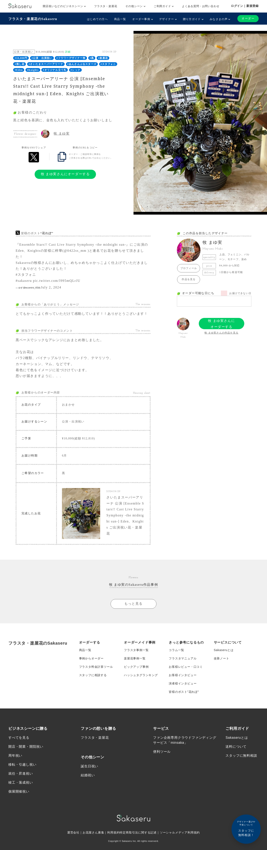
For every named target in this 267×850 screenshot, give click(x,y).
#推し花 (19, 64)
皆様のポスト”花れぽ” (184, 691)
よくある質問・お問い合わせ (200, 6)
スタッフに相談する (93, 675)
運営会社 (73, 832)
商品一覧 (120, 19)
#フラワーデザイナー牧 (71, 58)
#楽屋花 (103, 58)
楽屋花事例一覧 (135, 658)
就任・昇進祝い (20, 773)
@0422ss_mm (75, 250)
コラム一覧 (176, 650)
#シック (75, 69)
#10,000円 (21, 58)
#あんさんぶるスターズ (81, 64)
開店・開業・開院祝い (25, 747)
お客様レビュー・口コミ (186, 666)
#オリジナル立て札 (54, 69)
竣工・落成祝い (20, 782)
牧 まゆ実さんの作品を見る (221, 332)
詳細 (68, 51)
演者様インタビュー (182, 683)
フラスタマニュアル (182, 658)
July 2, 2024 (51, 287)
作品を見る (188, 279)
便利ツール (162, 752)
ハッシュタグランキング (141, 675)
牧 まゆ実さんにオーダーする (65, 174)
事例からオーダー (91, 658)
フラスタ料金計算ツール (96, 666)
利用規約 (113, 832)
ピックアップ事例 (136, 666)
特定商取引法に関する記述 (138, 832)
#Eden (19, 69)
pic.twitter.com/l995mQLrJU (56, 280)
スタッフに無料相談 (241, 756)
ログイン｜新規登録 (245, 6)
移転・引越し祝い (22, 765)
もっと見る (133, 603)
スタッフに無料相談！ (246, 828)
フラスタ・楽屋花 (105, 6)
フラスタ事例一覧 (136, 650)
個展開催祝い (18, 791)
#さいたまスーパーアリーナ (46, 64)
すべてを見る (18, 737)
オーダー (248, 18)
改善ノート (221, 658)
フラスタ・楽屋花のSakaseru (32, 19)
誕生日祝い (89, 766)
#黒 (92, 58)
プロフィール (188, 268)
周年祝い (15, 756)
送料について (236, 747)
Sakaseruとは (224, 650)
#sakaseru (24, 280)
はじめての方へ (97, 19)
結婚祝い (88, 775)
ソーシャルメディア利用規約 (180, 832)
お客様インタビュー (182, 675)
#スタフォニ (108, 64)
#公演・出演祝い (41, 58)
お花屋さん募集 (93, 832)
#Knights (33, 69)
